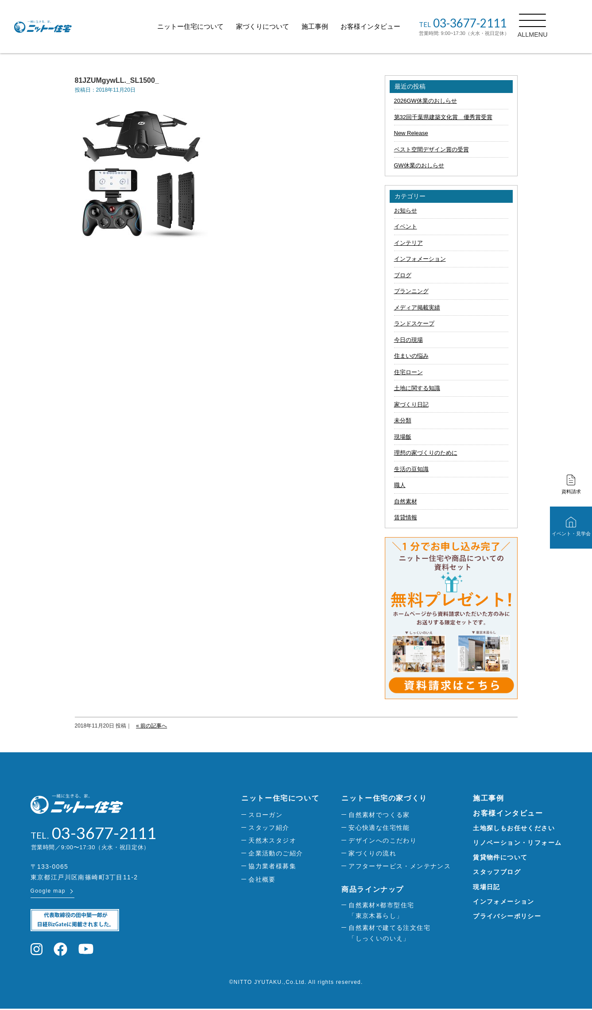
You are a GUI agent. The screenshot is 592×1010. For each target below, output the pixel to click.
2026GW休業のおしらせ (425, 100)
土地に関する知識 (417, 388)
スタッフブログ (497, 871)
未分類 (402, 420)
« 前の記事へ (151, 726)
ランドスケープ (414, 323)
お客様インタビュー (390, 26)
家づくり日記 (411, 404)
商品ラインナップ (372, 889)
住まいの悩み (411, 355)
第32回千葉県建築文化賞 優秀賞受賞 (443, 117)
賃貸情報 (405, 517)
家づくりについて (282, 26)
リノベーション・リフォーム (517, 842)
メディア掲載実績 (417, 307)
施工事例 (334, 26)
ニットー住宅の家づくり (384, 798)
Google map (48, 892)
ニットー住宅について (210, 26)
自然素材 (405, 501)
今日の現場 (408, 340)
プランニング (411, 291)
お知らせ (405, 210)
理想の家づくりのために (425, 452)
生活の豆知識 (411, 469)
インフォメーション (420, 258)
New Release (411, 133)
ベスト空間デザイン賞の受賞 (431, 149)
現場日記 (486, 886)
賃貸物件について (500, 857)
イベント (405, 226)
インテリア (408, 243)
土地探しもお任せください (514, 828)
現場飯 (402, 436)
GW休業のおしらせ (419, 165)
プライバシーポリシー (507, 916)
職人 (400, 485)
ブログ (402, 275)
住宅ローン (408, 372)
